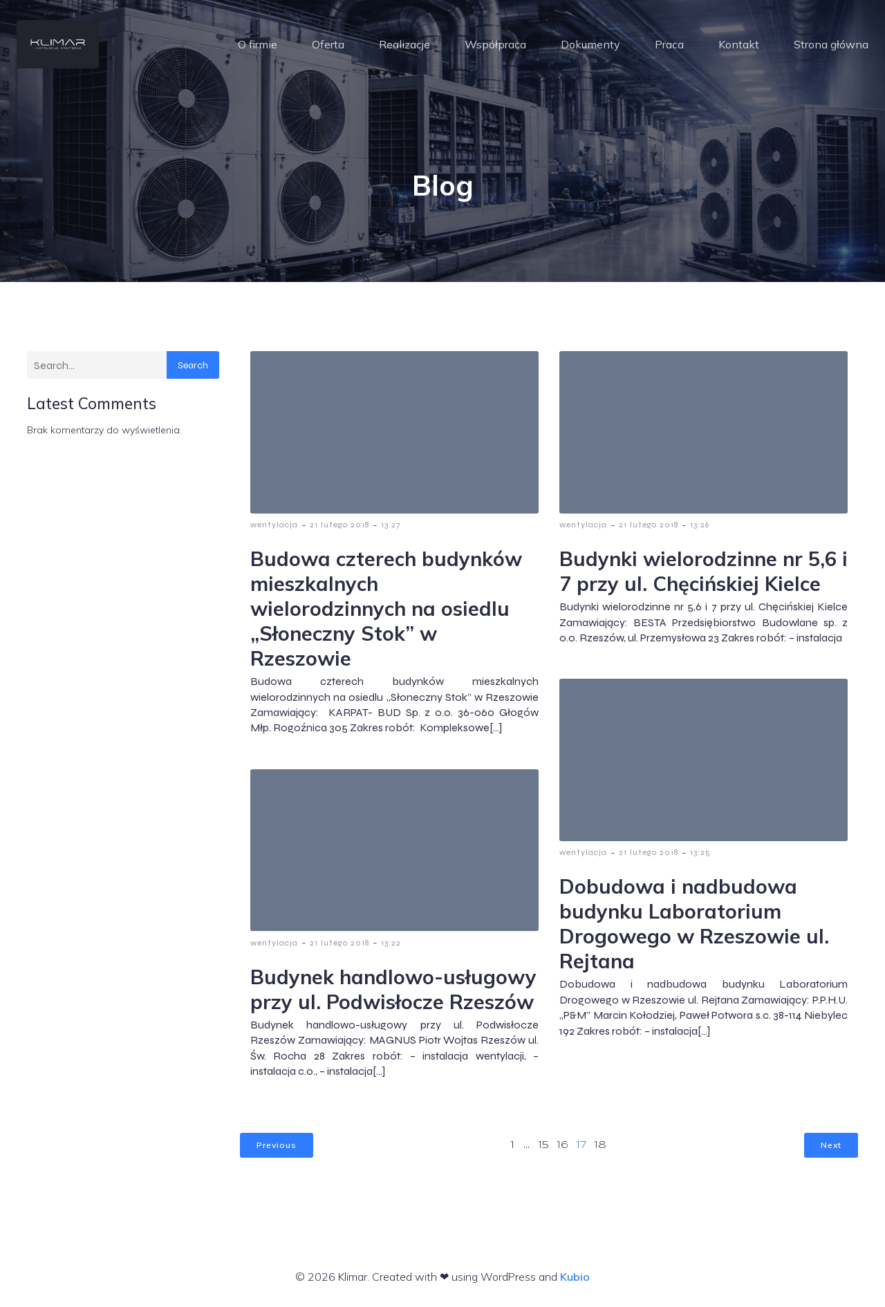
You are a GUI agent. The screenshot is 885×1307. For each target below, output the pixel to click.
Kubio (575, 1278)
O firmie (257, 45)
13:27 (390, 526)
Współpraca (495, 45)
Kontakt (738, 45)
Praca (669, 45)
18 (600, 1146)
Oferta (328, 45)
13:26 (699, 526)
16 (562, 1146)
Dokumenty (590, 45)
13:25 (700, 853)
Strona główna (831, 45)
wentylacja (274, 526)
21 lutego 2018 (339, 526)
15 (544, 1146)
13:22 (391, 944)
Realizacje (404, 45)
